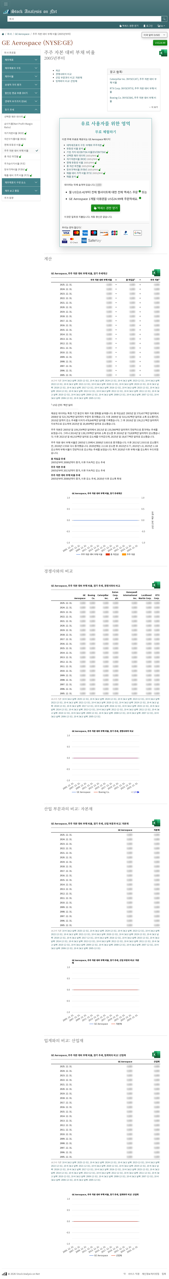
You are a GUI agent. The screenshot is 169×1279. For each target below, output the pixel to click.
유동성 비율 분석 (76, 148)
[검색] (84, 19)
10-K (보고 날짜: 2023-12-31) (131, 380)
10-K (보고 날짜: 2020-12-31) (104, 384)
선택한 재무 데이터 (15, 116)
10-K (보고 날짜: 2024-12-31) (103, 380)
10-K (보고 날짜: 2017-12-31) (80, 387)
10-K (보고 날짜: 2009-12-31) (84, 394)
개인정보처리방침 (150, 1273)
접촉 (164, 1273)
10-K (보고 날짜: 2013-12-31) (82, 391)
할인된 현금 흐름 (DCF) (16, 93)
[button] (140, 192)
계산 (58, 70)
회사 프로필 (10, 52)
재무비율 (9, 76)
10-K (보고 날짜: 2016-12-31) (107, 387)
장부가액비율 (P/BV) (16, 169)
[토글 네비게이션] (6, 4)
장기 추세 (9, 109)
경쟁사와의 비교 (64, 74)
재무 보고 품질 (12, 190)
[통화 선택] (154, 35)
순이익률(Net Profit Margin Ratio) (18, 125)
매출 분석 (73, 176)
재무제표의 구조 (13, 68)
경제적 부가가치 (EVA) (16, 101)
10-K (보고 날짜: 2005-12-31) (87, 398)
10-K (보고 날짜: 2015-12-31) (135, 387)
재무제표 (9, 59)
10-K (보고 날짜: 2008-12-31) (112, 394)
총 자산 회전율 (12, 156)
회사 (9, 34)
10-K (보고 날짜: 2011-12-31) (137, 391)
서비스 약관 (134, 1273)
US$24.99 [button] (160, 42)
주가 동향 (9, 198)
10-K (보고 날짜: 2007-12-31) (140, 394)
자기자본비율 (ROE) (15, 133)
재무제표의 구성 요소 (15, 182)
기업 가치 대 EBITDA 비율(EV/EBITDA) (87, 152)
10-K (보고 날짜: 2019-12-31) (132, 384)
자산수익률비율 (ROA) (15, 139)
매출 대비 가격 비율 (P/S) (18, 175)
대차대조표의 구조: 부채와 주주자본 (86, 145)
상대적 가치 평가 (13, 84)
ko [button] (160, 25)
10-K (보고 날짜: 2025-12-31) (75, 380)
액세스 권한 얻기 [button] (106, 208)
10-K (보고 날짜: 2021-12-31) (77, 384)
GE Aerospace (22, 34)
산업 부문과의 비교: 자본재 (69, 77)
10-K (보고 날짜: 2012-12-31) (109, 391)
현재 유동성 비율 (14, 144)
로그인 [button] (148, 25)
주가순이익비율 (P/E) (14, 163)
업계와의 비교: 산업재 (66, 81)
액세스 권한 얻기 (129, 25)
